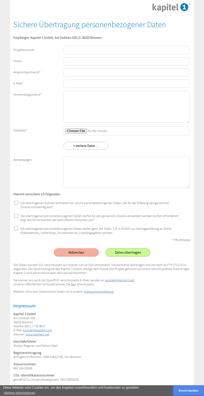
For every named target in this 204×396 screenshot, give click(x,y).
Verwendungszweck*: (27, 94)
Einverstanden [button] (188, 390)
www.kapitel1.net (37, 334)
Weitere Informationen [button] (19, 393)
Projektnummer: (24, 50)
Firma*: (18, 61)
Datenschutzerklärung (99, 291)
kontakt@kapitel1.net (119, 280)
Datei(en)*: (20, 130)
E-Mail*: (18, 83)
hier (73, 284)
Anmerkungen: (22, 159)
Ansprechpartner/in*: (27, 72)
